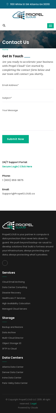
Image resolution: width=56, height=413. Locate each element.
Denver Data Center (12, 372)
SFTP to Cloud (9, 348)
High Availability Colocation (16, 303)
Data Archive (9, 332)
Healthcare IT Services (13, 298)
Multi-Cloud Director (12, 337)
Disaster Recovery (11, 292)
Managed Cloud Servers (14, 308)
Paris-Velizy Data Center (15, 383)
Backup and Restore (12, 327)
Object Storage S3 (11, 343)
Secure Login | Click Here (17, 166)
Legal (33, 403)
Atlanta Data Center (12, 366)
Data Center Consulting (14, 287)
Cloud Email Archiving (13, 281)
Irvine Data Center (11, 377)
